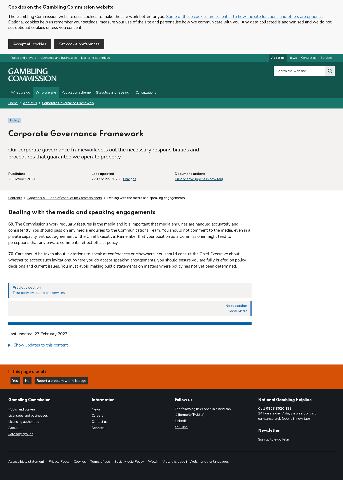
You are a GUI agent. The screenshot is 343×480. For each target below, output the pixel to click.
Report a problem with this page (61, 380)
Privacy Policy (59, 461)
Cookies (80, 461)
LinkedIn (181, 420)
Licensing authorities (95, 58)
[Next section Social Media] (130, 308)
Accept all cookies (29, 44)
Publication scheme (76, 92)
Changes (129, 179)
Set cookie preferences (79, 44)
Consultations (146, 92)
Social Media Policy (129, 461)
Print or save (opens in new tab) (199, 179)
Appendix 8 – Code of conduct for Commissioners (64, 198)
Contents (15, 198)
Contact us (100, 421)
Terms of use (100, 461)
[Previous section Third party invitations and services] (130, 290)
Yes (16, 380)
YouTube (181, 427)
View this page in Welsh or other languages (196, 461)
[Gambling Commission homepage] (32, 80)
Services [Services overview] (326, 58)
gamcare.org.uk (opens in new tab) (284, 418)
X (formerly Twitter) (190, 414)
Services (98, 427)
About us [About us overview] (277, 58)
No (28, 380)
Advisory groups (20, 434)
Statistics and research (113, 92)
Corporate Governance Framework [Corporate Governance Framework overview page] (68, 103)
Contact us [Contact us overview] (308, 58)
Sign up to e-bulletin (273, 439)
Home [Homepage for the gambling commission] (13, 103)
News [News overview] (293, 58)
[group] (130, 346)
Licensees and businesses (58, 58)
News (96, 409)
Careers (97, 415)
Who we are (45, 92)
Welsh (153, 461)
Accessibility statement (26, 461)
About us (30, 103)
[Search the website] (330, 71)
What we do (20, 92)
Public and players (23, 58)
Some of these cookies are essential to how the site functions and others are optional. (244, 17)
